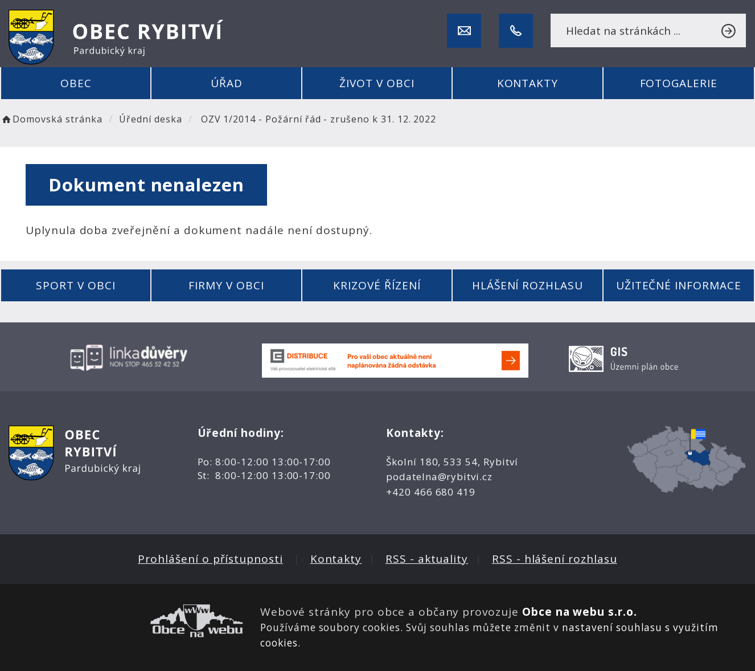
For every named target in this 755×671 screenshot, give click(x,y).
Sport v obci (75, 285)
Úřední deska (150, 119)
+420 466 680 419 (430, 491)
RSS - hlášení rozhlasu (554, 558)
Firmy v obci (226, 285)
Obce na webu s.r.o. (579, 611)
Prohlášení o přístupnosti (210, 558)
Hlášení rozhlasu (527, 285)
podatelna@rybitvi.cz (439, 476)
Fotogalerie (678, 83)
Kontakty (528, 83)
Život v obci (376, 83)
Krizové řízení (376, 285)
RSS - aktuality (426, 558)
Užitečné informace (678, 285)
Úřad (227, 83)
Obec (76, 83)
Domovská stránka (51, 119)
